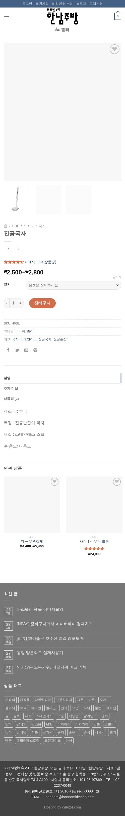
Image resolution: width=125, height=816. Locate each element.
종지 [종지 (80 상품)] (60, 732)
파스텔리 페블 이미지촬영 (40, 609)
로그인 (27, 4)
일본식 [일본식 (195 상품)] (109, 724)
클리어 (117, 277)
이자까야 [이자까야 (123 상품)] (64, 724)
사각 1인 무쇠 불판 (94, 541)
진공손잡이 (61, 339)
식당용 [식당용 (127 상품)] (74, 716)
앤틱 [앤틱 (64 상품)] (104, 716)
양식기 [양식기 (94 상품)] (21, 724)
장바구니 (42, 303)
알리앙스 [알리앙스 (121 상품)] (90, 716)
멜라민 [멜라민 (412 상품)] (51, 708)
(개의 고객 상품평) (40, 262)
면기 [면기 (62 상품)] (64, 708)
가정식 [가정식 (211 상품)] (10, 700)
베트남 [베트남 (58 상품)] (111, 708)
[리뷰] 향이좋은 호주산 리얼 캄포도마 (50, 638)
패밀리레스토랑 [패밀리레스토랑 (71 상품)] (28, 740)
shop (17, 226)
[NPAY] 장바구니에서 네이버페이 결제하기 (55, 624)
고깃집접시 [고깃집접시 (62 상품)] (64, 700)
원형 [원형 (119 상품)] (49, 724)
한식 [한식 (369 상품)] (69, 740)
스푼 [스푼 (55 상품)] (60, 716)
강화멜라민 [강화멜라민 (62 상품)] (43, 700)
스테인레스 (28, 339)
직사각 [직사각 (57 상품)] (100, 732)
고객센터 (96, 4)
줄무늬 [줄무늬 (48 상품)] (74, 732)
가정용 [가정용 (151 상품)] (25, 700)
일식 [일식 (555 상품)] (8, 732)
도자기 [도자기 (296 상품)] (105, 700)
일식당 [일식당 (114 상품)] (21, 732)
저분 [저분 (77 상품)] (34, 732)
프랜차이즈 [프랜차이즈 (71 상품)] (52, 740)
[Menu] (7, 16)
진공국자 (44, 339)
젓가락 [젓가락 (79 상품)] (47, 732)
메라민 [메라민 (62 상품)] (36, 708)
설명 (7, 378)
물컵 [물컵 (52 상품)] (98, 708)
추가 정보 (11, 388)
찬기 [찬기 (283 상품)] (113, 732)
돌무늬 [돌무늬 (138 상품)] (10, 708)
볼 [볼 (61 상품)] (7, 716)
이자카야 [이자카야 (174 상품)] (81, 724)
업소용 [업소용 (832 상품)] (36, 724)
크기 (7, 284)
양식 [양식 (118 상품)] (8, 724)
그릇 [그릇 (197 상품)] (80, 700)
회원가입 (42, 4)
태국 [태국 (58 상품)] (8, 740)
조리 (30, 226)
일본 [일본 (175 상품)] (96, 724)
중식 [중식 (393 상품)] (87, 732)
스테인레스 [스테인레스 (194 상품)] (44, 716)
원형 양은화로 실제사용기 (40, 652)
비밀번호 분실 (62, 4)
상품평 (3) (11, 399)
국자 (42, 226)
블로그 (81, 4)
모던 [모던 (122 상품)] (75, 708)
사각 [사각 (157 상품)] (28, 716)
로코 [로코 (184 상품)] (23, 708)
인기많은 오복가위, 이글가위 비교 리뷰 (52, 667)
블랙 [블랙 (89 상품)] (16, 716)
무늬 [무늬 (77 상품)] (87, 708)
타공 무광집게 (32, 541)
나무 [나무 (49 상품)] (91, 700)
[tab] (62, 378)
